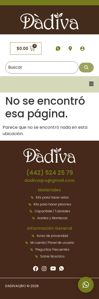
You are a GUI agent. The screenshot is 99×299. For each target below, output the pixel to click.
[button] (91, 84)
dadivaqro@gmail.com (49, 180)
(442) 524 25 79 (49, 173)
